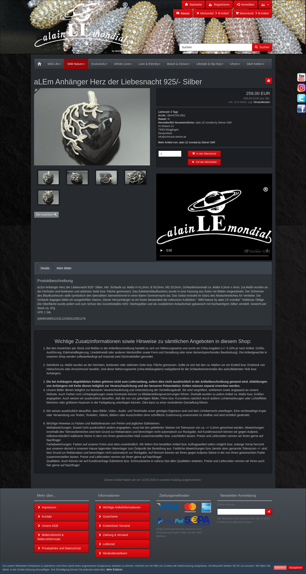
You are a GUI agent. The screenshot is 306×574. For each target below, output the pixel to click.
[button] (265, 4)
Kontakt (44, 516)
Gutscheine (108, 516)
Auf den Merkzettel (204, 162)
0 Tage (174, 111)
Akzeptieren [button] (295, 567)
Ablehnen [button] (280, 567)
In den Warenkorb (204, 153)
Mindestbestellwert (112, 553)
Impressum (46, 507)
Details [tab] (45, 268)
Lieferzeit (106, 544)
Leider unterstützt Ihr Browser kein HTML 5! (214, 217)
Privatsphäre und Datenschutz (59, 548)
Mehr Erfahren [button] (115, 569)
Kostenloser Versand (114, 525)
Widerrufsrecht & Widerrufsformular (50, 537)
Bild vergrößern (46, 214)
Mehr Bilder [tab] (64, 268)
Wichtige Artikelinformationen (119, 507)
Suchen (262, 47)
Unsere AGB (47, 525)
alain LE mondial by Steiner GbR (197, 142)
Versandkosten (262, 102)
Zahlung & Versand (113, 535)
